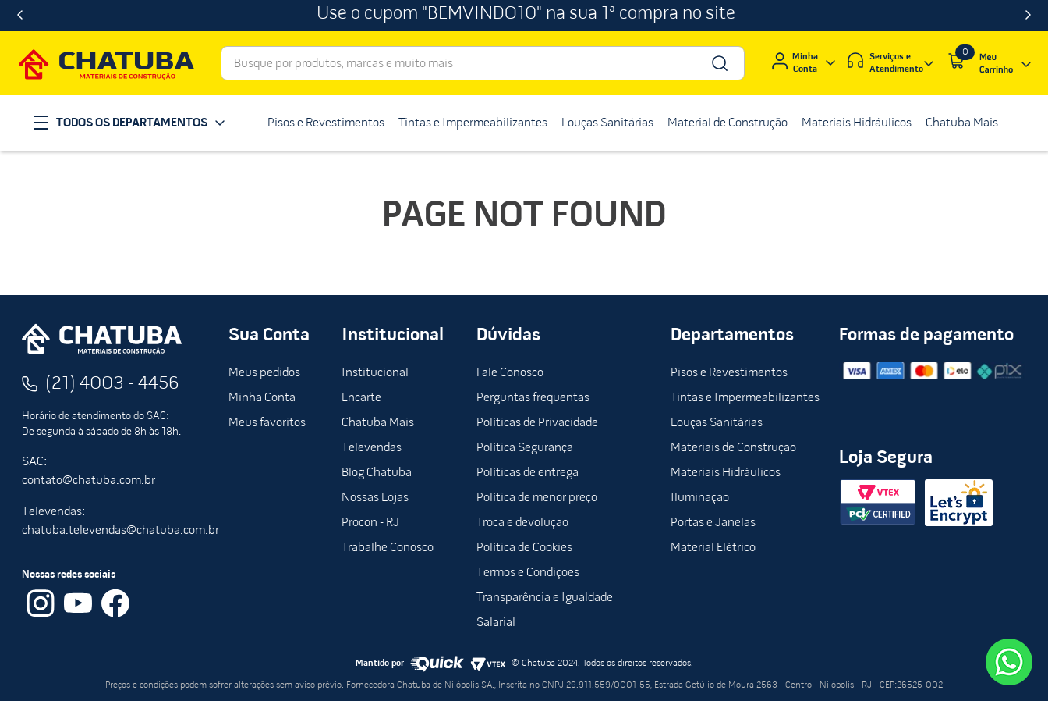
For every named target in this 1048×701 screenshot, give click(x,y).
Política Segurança (524, 448)
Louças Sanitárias (717, 423)
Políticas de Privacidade (537, 423)
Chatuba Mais (378, 423)
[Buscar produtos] (718, 63)
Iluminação (700, 498)
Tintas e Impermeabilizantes (745, 398)
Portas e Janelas (713, 523)
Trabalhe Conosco (388, 548)
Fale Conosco (509, 373)
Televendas (372, 448)
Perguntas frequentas (533, 398)
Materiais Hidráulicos (726, 473)
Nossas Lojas (375, 498)
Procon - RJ (370, 523)
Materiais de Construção (733, 448)
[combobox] (483, 63)
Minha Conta (262, 398)
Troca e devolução (522, 523)
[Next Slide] (1028, 15)
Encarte (361, 398)
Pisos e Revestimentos (729, 373)
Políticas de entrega (527, 473)
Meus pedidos (264, 373)
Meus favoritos (267, 423)
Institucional (375, 373)
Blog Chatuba (377, 473)
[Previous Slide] (19, 15)
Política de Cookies (524, 548)
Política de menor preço (536, 498)
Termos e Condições (527, 573)
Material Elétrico (713, 548)
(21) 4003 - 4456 (112, 384)
